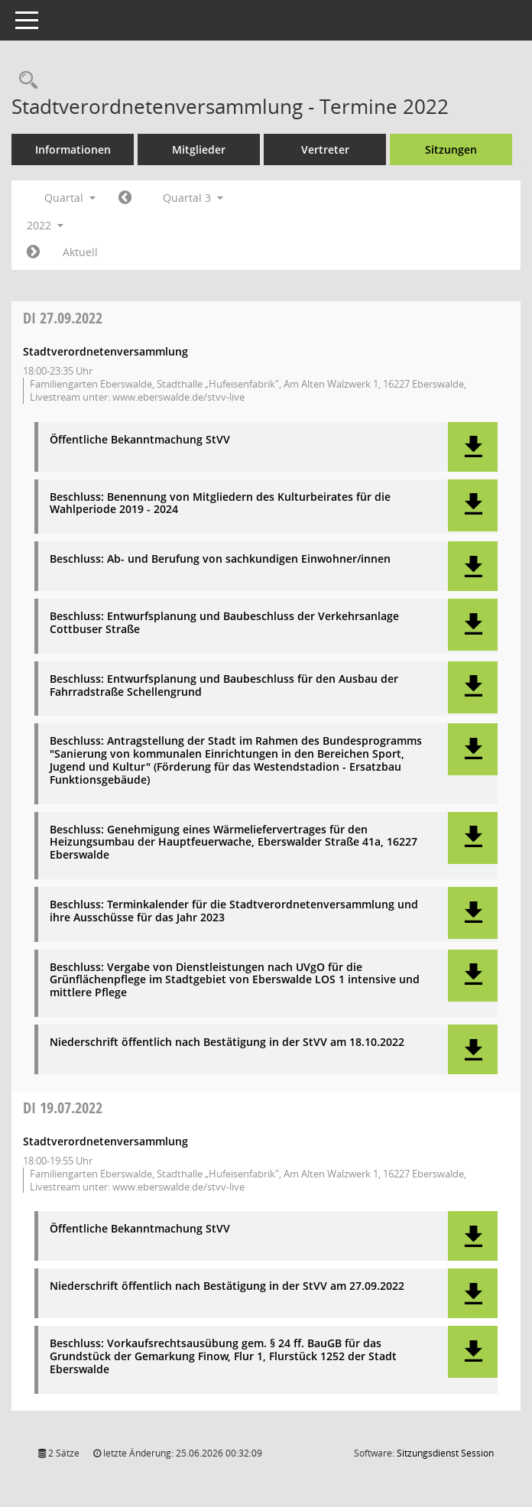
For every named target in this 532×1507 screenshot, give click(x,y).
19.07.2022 (62, 1107)
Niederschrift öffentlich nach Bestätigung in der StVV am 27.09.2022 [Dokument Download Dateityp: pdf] (227, 1286)
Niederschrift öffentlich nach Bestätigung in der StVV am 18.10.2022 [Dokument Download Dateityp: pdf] (227, 1042)
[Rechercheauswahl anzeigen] (24, 80)
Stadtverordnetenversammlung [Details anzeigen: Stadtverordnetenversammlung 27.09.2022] (105, 351)
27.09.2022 (62, 317)
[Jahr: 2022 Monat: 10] (33, 252)
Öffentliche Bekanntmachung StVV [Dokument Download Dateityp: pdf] (140, 440)
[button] (473, 447)
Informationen (73, 149)
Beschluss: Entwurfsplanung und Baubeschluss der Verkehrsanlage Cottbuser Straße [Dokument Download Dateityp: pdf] (224, 623)
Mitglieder (198, 149)
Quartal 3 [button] (193, 197)
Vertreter (325, 149)
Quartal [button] (70, 197)
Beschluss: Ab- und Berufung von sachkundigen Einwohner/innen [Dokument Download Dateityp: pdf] (220, 559)
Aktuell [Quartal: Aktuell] (80, 252)
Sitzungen (451, 149)
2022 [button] (45, 225)
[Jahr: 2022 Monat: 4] (125, 198)
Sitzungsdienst (445, 1453)
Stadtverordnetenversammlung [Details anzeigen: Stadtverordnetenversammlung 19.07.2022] (105, 1141)
